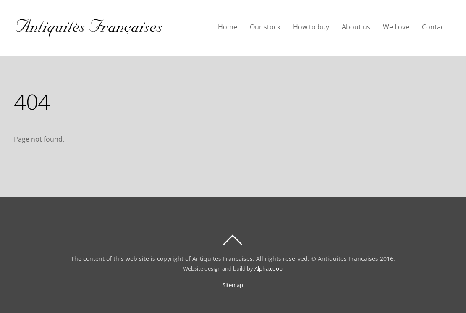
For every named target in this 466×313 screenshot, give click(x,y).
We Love (396, 27)
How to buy (311, 27)
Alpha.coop (268, 268)
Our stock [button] (265, 27)
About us (356, 27)
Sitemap (233, 285)
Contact (434, 27)
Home (227, 27)
